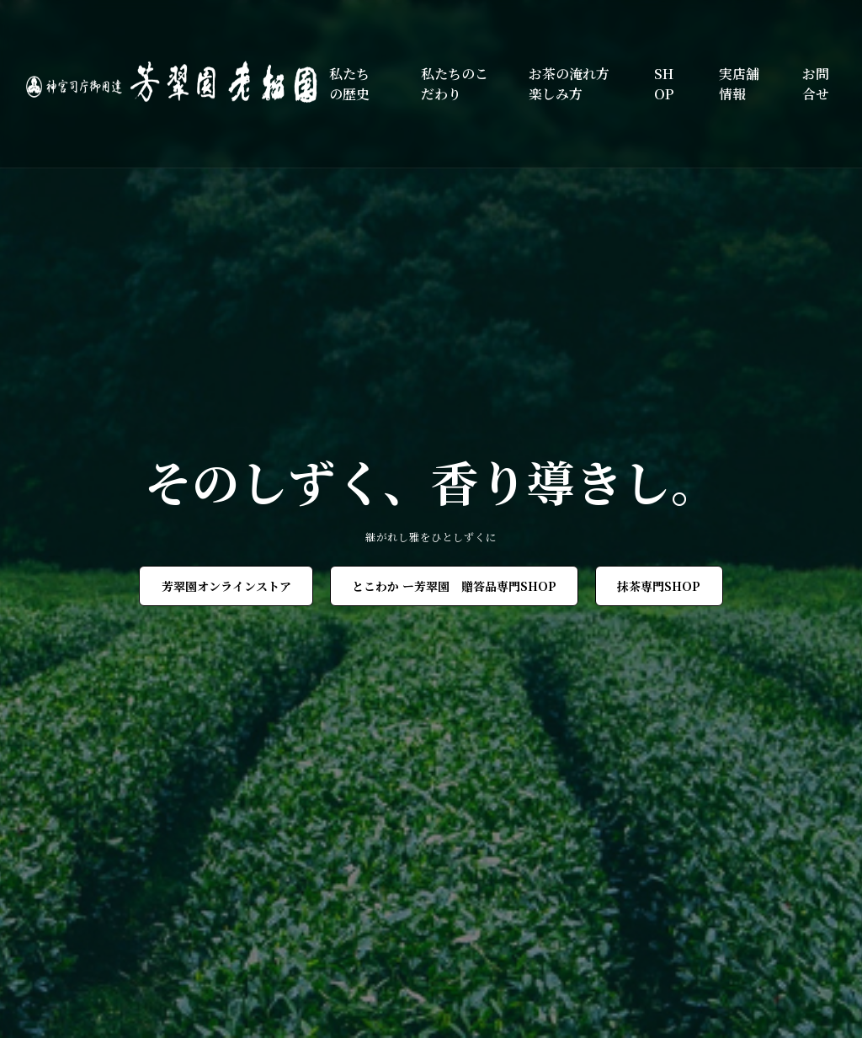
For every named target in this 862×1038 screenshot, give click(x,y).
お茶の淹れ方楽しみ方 (569, 84)
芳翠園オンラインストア (226, 586)
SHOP (663, 84)
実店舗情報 (739, 84)
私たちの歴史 (349, 84)
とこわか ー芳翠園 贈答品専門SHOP (454, 586)
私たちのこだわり (454, 84)
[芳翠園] (177, 83)
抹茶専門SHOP (658, 586)
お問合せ (815, 84)
